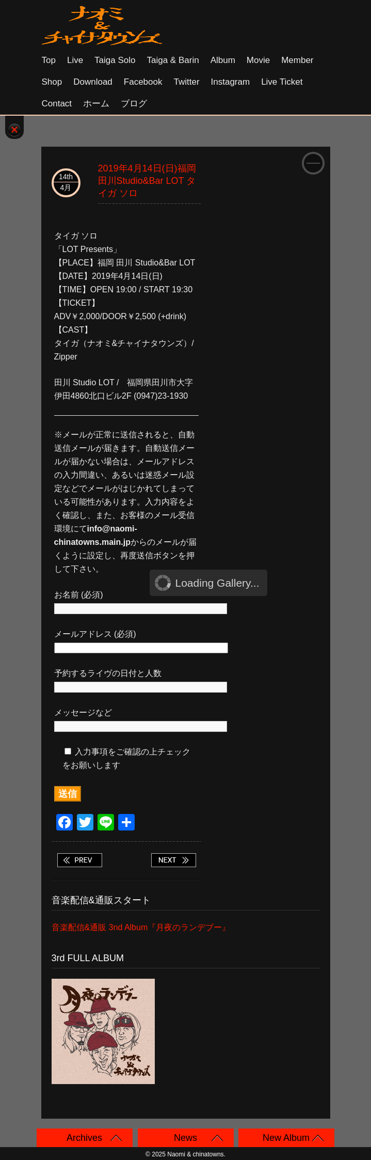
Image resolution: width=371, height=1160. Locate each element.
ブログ (134, 103)
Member (297, 60)
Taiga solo (114, 60)
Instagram (230, 82)
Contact (57, 103)
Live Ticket (281, 82)
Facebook (143, 82)
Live (75, 60)
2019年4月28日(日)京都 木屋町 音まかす (173, 860)
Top (49, 60)
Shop (52, 82)
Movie (258, 60)
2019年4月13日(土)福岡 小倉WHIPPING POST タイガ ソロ (79, 860)
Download (92, 82)
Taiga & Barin (173, 60)
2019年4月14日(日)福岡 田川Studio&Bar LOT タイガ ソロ (147, 180)
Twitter (186, 82)
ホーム (96, 103)
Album (223, 60)
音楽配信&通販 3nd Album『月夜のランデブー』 (141, 927)
